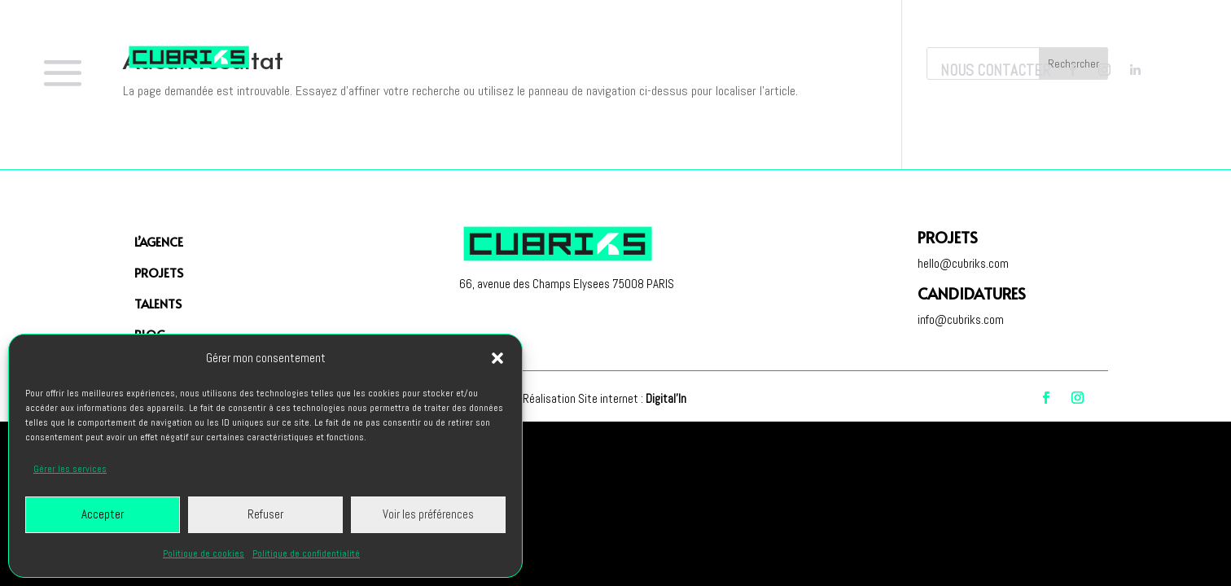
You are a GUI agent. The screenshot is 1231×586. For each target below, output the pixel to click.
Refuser (265, 514)
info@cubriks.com (961, 319)
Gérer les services (70, 468)
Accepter (102, 514)
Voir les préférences (428, 514)
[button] (497, 358)
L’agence (158, 241)
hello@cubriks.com (963, 263)
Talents (158, 303)
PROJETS (158, 272)
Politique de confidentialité (306, 553)
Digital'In (666, 398)
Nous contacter (995, 70)
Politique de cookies (203, 553)
